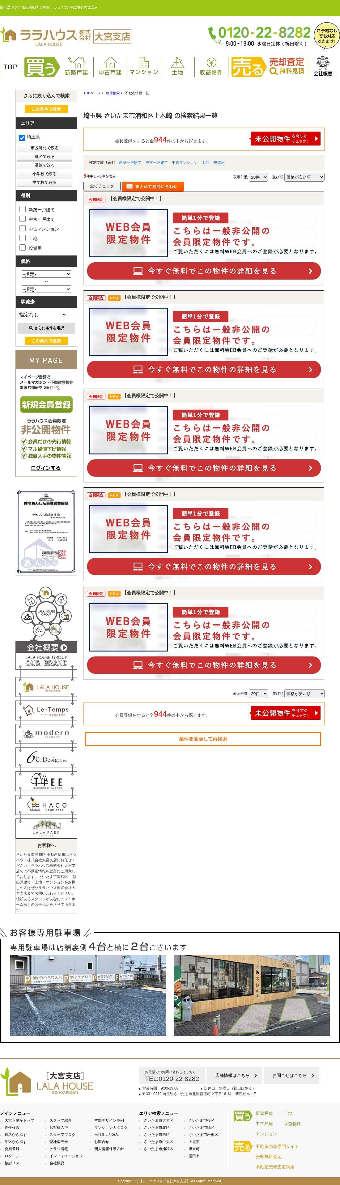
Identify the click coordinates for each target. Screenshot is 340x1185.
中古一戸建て (157, 162)
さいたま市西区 (157, 1134)
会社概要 (323, 66)
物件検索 (12, 1127)
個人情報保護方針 (109, 1149)
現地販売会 (58, 1142)
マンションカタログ (111, 1127)
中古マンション (185, 162)
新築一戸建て (130, 162)
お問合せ (101, 1142)
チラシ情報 (58, 1149)
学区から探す (16, 1142)
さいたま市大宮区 (158, 1120)
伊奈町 (194, 1149)
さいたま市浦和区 (158, 1149)
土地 (178, 66)
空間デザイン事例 (109, 1120)
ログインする (46, 468)
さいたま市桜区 (202, 1120)
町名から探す (16, 1134)
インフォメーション (66, 1156)
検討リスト (14, 1163)
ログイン (12, 1156)
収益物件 (211, 66)
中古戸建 (110, 66)
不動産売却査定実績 (275, 1166)
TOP (10, 67)
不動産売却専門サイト (277, 1146)
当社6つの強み (106, 1134)
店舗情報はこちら (232, 1075)
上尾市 (194, 1142)
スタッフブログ (62, 1134)
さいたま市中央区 (158, 1142)
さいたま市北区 (157, 1127)
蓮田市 (194, 1156)
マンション (144, 66)
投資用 (219, 162)
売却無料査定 (269, 1156)
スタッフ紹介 (60, 1120)
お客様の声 (58, 1127)
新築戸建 (76, 66)
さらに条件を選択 (46, 328)
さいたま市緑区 (202, 1127)
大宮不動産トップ (19, 1120)
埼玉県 (29, 136)
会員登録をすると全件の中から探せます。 (218, 138)
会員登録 (12, 1149)
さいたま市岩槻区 (203, 1134)
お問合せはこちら (289, 1075)
